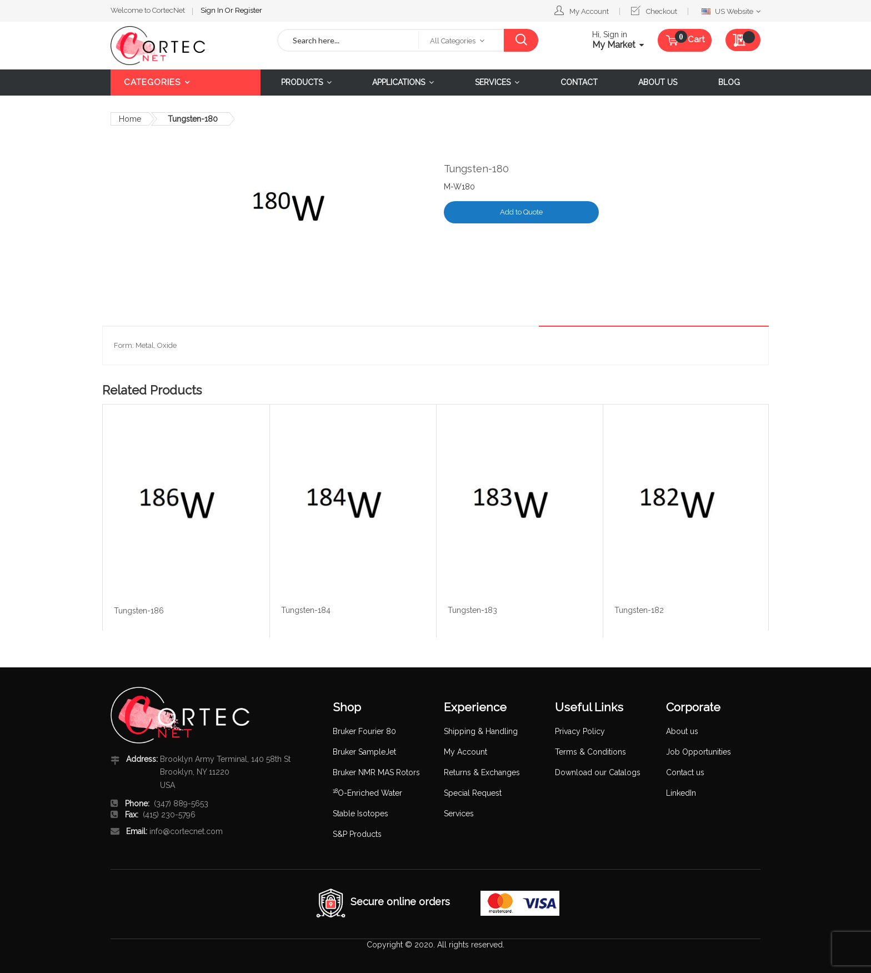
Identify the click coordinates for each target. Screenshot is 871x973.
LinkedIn (681, 793)
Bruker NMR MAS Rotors (376, 772)
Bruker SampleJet (364, 751)
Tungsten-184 (306, 610)
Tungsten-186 (139, 610)
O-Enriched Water (367, 793)
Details (739, 317)
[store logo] (186, 45)
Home (130, 118)
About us (682, 731)
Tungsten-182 (639, 610)
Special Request (473, 793)
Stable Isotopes (360, 813)
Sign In (213, 10)
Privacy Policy (580, 731)
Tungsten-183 (472, 610)
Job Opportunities (698, 751)
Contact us (685, 772)
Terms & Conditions (590, 751)
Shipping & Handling (481, 731)
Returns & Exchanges (482, 772)
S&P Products (357, 834)
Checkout (661, 11)
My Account (589, 11)
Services (459, 813)
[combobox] (348, 40)
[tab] (739, 317)
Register (248, 10)
